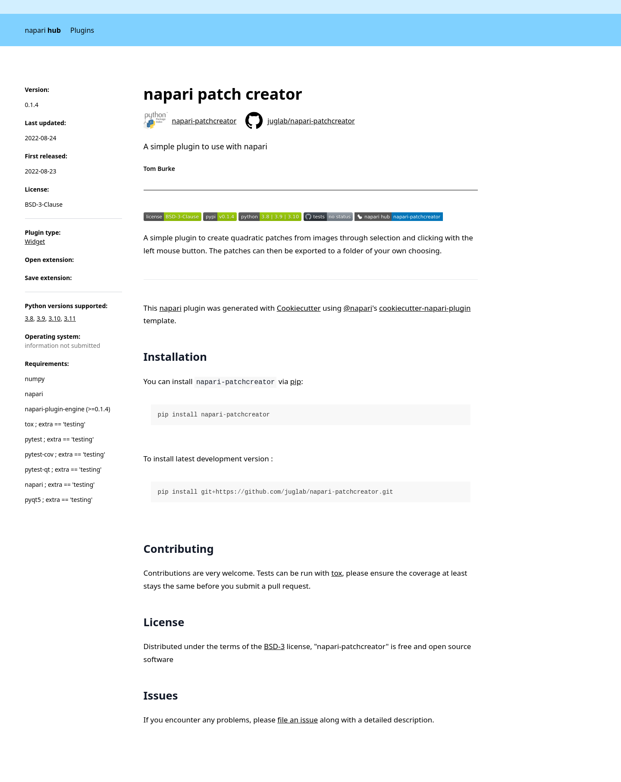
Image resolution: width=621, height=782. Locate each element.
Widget (35, 241)
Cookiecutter (299, 308)
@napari (357, 308)
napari (43, 30)
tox (336, 573)
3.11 (70, 318)
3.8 (29, 318)
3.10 (55, 318)
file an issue (297, 720)
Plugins (82, 30)
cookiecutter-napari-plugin (424, 308)
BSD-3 (274, 646)
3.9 (41, 318)
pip (295, 381)
